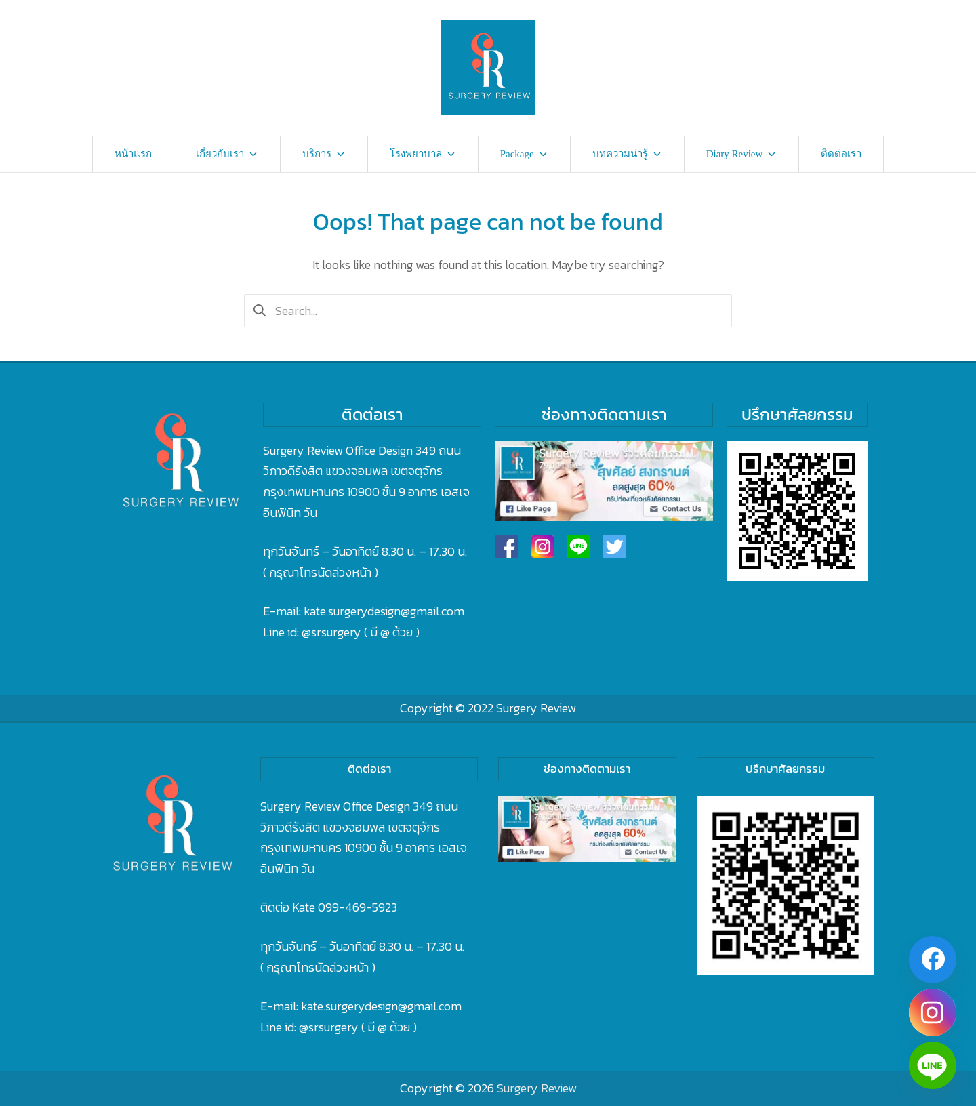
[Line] (932, 1065)
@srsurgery (331, 632)
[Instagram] (932, 1012)
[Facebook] (932, 959)
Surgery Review (536, 708)
